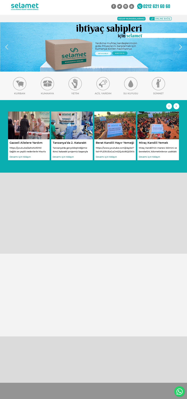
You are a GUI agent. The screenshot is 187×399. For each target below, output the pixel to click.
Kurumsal (30, 18)
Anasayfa (17, 18)
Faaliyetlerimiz (46, 18)
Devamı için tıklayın (20, 157)
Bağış (61, 18)
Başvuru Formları (76, 18)
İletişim (93, 18)
